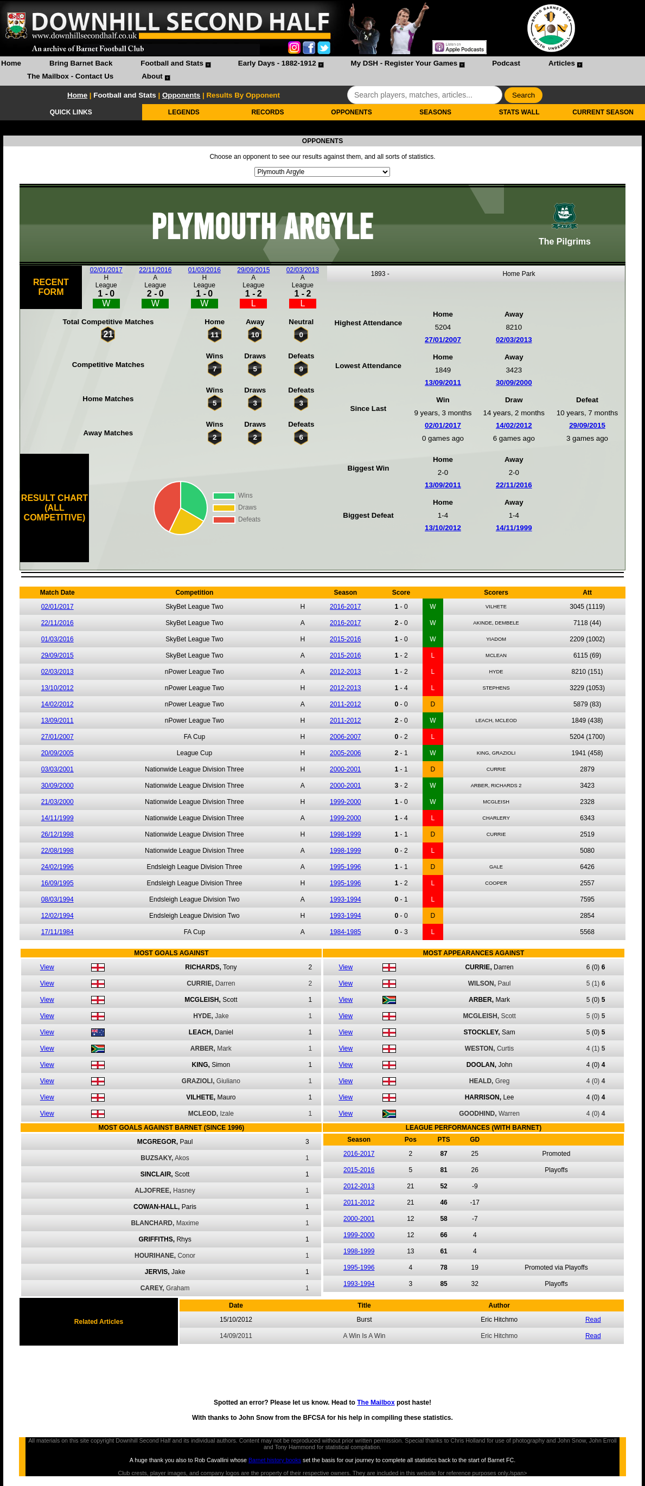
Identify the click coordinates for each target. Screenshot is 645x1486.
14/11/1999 (514, 528)
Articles (561, 63)
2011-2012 (345, 704)
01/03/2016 (204, 270)
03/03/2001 (57, 769)
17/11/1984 (57, 932)
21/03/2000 (57, 802)
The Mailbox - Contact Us (70, 76)
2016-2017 (345, 606)
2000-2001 (345, 769)
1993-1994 (345, 899)
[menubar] (322, 71)
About (152, 76)
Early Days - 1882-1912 (277, 63)
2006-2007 (345, 737)
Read (593, 1319)
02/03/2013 (302, 270)
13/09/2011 (443, 382)
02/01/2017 (106, 270)
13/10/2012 (443, 528)
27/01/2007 (443, 340)
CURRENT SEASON (603, 112)
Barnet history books (274, 1460)
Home (11, 63)
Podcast (506, 63)
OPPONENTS (351, 112)
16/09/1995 (57, 883)
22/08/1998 (57, 850)
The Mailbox (375, 1402)
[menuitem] (11, 64)
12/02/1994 (57, 915)
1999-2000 (345, 802)
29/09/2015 (253, 270)
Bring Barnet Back (80, 63)
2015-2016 (345, 639)
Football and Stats (172, 63)
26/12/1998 (57, 834)
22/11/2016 (155, 270)
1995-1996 (345, 867)
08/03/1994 (57, 899)
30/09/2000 (514, 382)
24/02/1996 (57, 867)
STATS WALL (519, 112)
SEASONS (435, 112)
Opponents (181, 95)
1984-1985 (345, 932)
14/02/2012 (514, 425)
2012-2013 (345, 672)
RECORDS (267, 112)
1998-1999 (345, 834)
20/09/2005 (57, 753)
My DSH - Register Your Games (404, 63)
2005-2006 (345, 753)
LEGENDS (184, 112)
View (47, 967)
